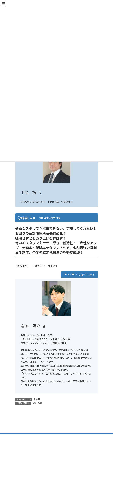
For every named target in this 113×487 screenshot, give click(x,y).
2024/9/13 (37, 403)
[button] (79, 274)
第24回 (37, 399)
